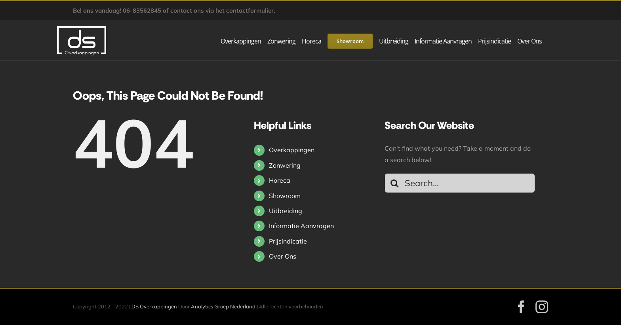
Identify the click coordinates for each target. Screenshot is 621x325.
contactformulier (250, 10)
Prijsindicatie (288, 241)
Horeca (279, 180)
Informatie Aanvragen (301, 226)
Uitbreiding (285, 211)
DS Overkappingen (154, 306)
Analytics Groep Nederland (223, 306)
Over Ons (282, 256)
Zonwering (285, 165)
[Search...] (460, 183)
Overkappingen (291, 150)
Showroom (285, 196)
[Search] (394, 183)
